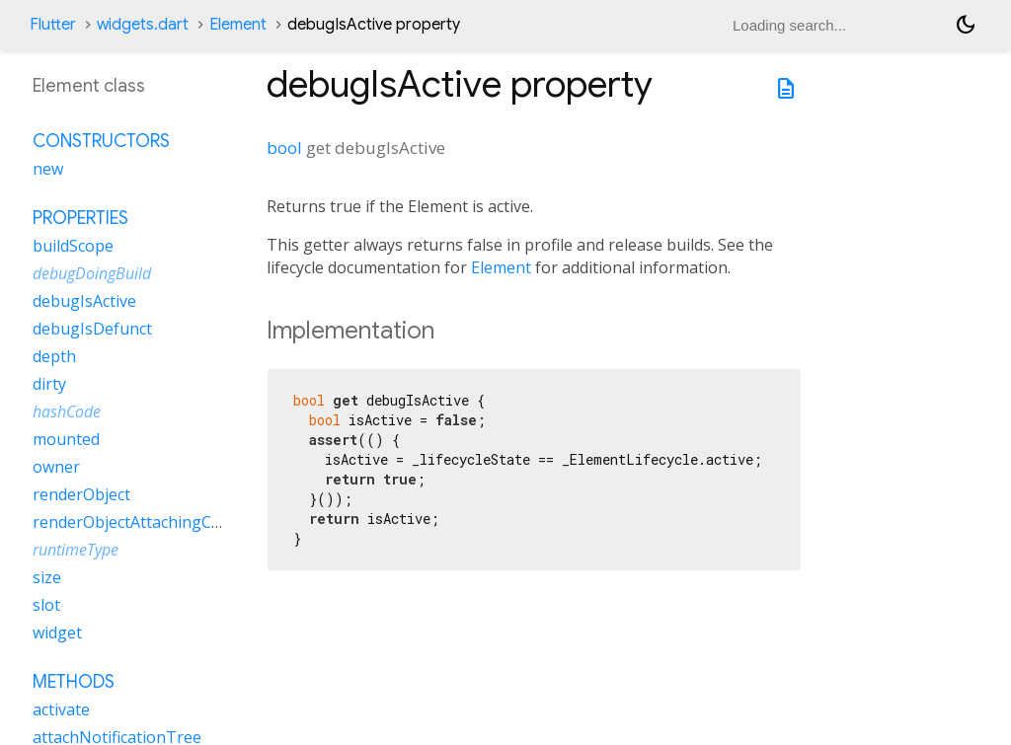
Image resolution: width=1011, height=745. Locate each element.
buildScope (73, 246)
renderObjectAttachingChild (135, 522)
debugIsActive (84, 301)
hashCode (67, 411)
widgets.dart (143, 25)
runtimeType (75, 549)
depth (54, 356)
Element (238, 25)
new (48, 169)
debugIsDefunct (92, 328)
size (47, 577)
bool (284, 147)
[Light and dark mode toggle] (965, 24)
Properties (80, 218)
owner (56, 467)
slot (46, 605)
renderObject (81, 494)
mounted (66, 439)
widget (57, 632)
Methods (74, 682)
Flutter (53, 25)
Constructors (101, 141)
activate (61, 709)
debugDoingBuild (92, 273)
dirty (49, 384)
